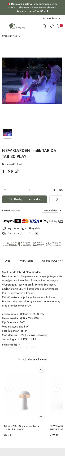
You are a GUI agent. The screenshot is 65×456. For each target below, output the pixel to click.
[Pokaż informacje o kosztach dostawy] (36, 233)
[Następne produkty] (56, 388)
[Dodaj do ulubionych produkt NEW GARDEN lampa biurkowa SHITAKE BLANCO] (41, 369)
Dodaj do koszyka (25, 199)
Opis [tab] (7, 260)
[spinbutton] (29, 189)
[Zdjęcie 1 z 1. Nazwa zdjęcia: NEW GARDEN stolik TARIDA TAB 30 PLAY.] (7, 132)
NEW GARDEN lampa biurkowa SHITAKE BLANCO (21, 427)
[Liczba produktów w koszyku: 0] (59, 26)
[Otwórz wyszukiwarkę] (44, 26)
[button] (32, 361)
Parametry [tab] (26, 260)
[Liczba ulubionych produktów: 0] (52, 26)
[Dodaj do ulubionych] (56, 199)
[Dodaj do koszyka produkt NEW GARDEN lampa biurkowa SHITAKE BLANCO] (41, 417)
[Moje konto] (51, 18)
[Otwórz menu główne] (4, 26)
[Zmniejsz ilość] (4, 189)
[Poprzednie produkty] (9, 388)
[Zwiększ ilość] (54, 189)
